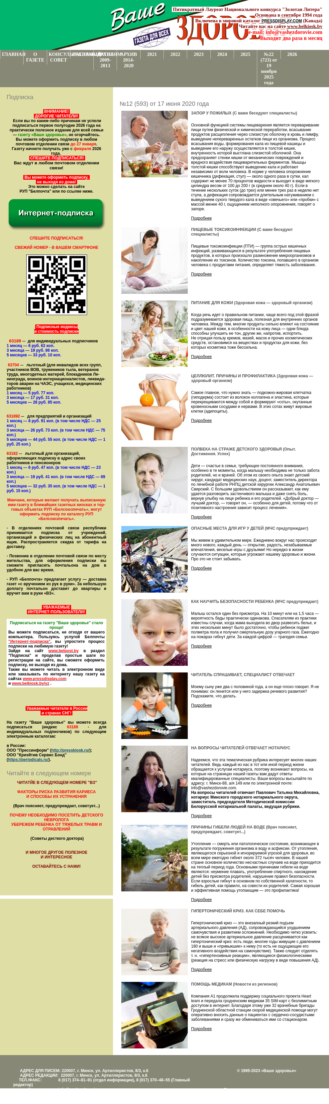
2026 (292, 54)
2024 (222, 54)
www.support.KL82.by (296, 1094)
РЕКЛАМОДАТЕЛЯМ (82, 54)
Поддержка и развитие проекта (252, 1089)
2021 (152, 54)
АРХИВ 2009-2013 (105, 60)
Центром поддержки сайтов (249, 1094)
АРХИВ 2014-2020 (128, 60)
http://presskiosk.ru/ (70, 750)
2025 (245, 54)
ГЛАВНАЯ (12, 54)
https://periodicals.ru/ (28, 759)
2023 (198, 54)
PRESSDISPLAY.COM (282, 21)
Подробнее (201, 218)
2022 (175, 54)
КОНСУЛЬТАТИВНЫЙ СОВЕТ (59, 57)
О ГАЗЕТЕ (35, 57)
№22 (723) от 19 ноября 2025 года (269, 68)
